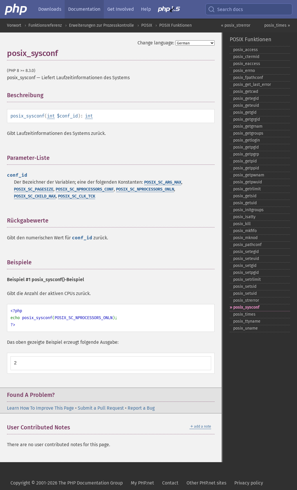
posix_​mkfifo (245, 230)
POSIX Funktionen (175, 25)
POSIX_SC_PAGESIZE (33, 189)
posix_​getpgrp (246, 154)
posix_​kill (242, 223)
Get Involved (120, 9)
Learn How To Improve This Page (40, 408)
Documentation (84, 9)
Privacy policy (248, 483)
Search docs (225, 9)
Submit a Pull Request (101, 408)
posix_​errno (244, 70)
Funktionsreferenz (45, 25)
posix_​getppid (246, 168)
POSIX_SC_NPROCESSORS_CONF (85, 189)
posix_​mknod (245, 237)
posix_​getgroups (248, 133)
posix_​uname (245, 328)
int (51, 116)
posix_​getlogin (246, 140)
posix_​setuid (245, 293)
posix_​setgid (244, 265)
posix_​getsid (244, 196)
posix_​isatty (244, 216)
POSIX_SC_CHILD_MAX (35, 196)
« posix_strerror (235, 25)
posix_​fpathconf (248, 77)
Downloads (49, 9)
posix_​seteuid (246, 258)
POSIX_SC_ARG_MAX (162, 182)
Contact (170, 483)
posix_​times (244, 314)
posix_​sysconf (246, 307)
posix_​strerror (246, 300)
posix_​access (245, 49)
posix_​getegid (246, 98)
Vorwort (14, 25)
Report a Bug (141, 408)
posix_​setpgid (246, 272)
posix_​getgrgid (246, 119)
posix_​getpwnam (248, 175)
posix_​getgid (244, 112)
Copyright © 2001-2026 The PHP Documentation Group (66, 483)
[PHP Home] (16, 9)
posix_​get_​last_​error (252, 84)
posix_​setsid (244, 286)
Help (146, 9)
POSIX (146, 25)
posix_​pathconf (247, 244)
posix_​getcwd (245, 91)
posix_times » (277, 25)
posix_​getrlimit (247, 189)
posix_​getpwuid (247, 182)
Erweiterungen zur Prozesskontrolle (101, 25)
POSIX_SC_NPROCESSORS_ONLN (145, 189)
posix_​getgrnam (247, 126)
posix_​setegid (246, 251)
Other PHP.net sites (206, 483)
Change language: (155, 43)
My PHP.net (142, 483)
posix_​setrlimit (247, 279)
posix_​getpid (245, 161)
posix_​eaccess (246, 63)
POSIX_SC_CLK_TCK (76, 196)
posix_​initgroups (248, 209)
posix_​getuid (245, 202)
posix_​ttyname (246, 321)
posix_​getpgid (246, 147)
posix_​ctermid (246, 56)
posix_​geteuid (246, 105)
